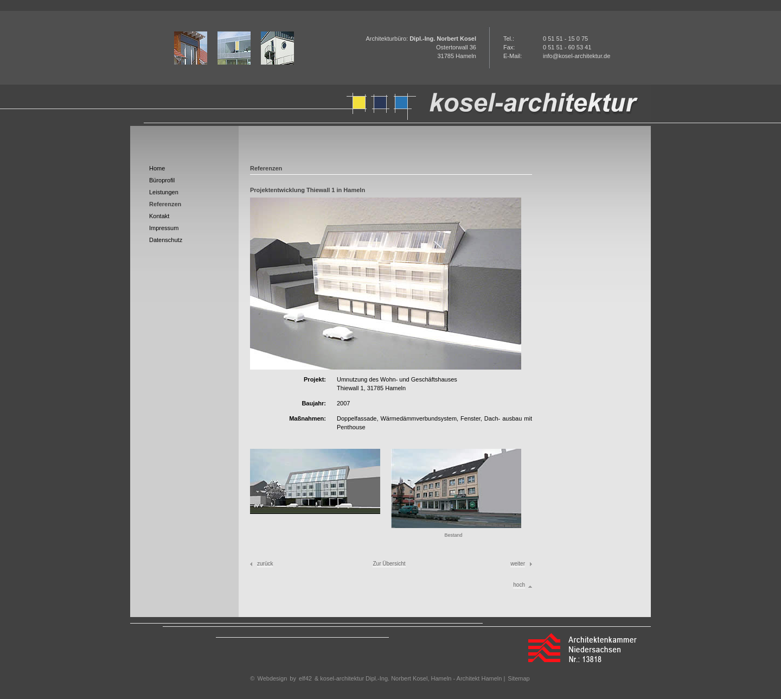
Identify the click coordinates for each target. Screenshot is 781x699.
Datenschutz (165, 240)
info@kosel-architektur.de (576, 56)
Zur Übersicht (389, 564)
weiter (517, 564)
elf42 (305, 678)
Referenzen (165, 204)
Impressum (163, 228)
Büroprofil (162, 180)
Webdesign (272, 678)
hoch (519, 585)
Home (157, 168)
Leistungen (163, 192)
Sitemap (518, 678)
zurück (265, 564)
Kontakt (159, 216)
